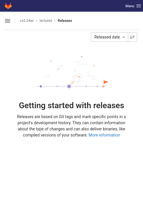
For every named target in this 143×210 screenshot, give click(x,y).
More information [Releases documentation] (104, 135)
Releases (65, 21)
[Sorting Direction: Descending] (132, 37)
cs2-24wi (27, 21)
